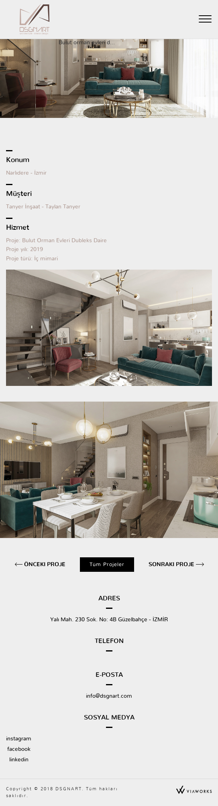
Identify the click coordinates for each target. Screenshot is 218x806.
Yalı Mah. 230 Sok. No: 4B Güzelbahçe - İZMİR (109, 620)
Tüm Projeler (107, 564)
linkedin (19, 760)
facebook (19, 749)
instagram (18, 739)
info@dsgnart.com (109, 696)
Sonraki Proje (172, 564)
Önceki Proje (43, 564)
